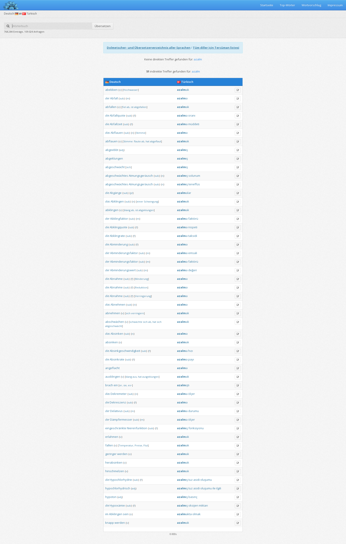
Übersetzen (103, 26)
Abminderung (119, 244)
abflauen (111, 141)
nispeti (192, 227)
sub (122, 98)
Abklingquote (118, 227)
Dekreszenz (118, 402)
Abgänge (116, 193)
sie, (125, 385)
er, (121, 385)
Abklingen (117, 201)
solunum (194, 176)
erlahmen (111, 437)
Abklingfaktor (119, 219)
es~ (130, 385)
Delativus (116, 411)
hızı (190, 351)
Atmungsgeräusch (141, 176)
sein (126, 514)
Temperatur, (126, 445)
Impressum (335, 5)
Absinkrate (117, 359)
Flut (145, 445)
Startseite (266, 5)
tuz (190, 480)
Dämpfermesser (121, 419)
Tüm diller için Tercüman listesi (216, 48)
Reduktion (141, 287)
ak (183, 90)
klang (127, 210)
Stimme (140, 132)
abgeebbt (111, 150)
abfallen (111, 107)
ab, (128, 107)
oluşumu (206, 480)
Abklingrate (117, 236)
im (106, 514)
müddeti (193, 124)
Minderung (141, 278)
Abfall (114, 98)
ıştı (183, 385)
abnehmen (112, 313)
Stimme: (128, 141)
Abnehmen (118, 304)
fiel (124, 107)
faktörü (193, 219)
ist (132, 107)
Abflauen (117, 133)
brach (109, 385)
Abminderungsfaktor (124, 253)
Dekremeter (119, 394)
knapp (109, 523)
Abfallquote (117, 115)
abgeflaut (155, 141)
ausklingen (112, 377)
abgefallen (140, 107)
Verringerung (143, 296)
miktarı (203, 505)
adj (122, 150)
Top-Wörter (287, 5)
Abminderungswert (123, 270)
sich (128, 167)
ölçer (191, 394)
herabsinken (113, 462)
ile (214, 488)
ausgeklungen (150, 376)
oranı (191, 115)
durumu (193, 411)
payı (191, 359)
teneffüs (194, 184)
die (107, 115)
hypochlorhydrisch (117, 488)
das (107, 133)
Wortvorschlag (311, 5)
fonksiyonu (196, 428)
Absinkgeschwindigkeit (125, 351)
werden (122, 454)
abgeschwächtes (116, 176)
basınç (192, 497)
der (107, 98)
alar (184, 193)
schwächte (136, 321)
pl (131, 193)
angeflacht (112, 368)
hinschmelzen (114, 471)
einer (140, 201)
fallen (109, 445)
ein (116, 385)
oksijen (193, 505)
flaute (137, 141)
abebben (111, 90)
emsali (192, 253)
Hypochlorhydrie (121, 480)
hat (147, 141)
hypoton (111, 497)
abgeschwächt (115, 167)
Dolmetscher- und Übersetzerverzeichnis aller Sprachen (148, 48)
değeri (192, 270)
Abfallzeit (116, 124)
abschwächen (114, 322)
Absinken (117, 334)
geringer (111, 454)
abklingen (111, 210)
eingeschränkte (115, 428)
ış (182, 150)
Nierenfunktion (137, 428)
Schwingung (151, 201)
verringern (137, 313)
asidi (196, 480)
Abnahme (116, 279)
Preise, (139, 445)
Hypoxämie (117, 505)
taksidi (192, 236)
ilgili (218, 488)
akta (184, 514)
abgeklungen (114, 158)
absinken (111, 342)
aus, (135, 376)
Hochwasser (130, 89)
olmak (196, 514)
